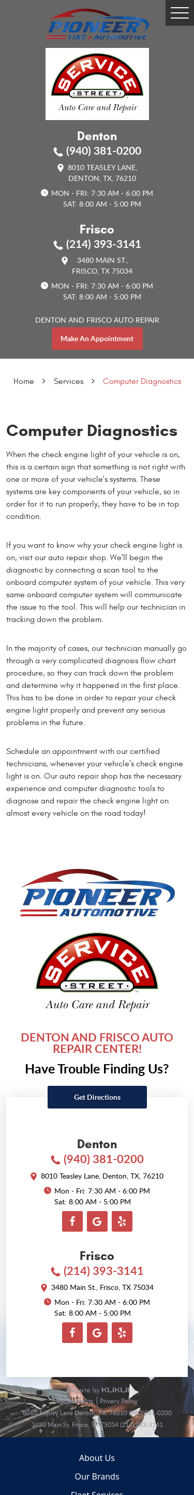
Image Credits (75, 1401)
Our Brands (96, 1476)
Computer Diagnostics (142, 381)
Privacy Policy (119, 1401)
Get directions (97, 1097)
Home (23, 381)
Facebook (72, 1221)
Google (97, 1221)
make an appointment (97, 338)
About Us (97, 1458)
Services (68, 381)
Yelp (122, 1221)
